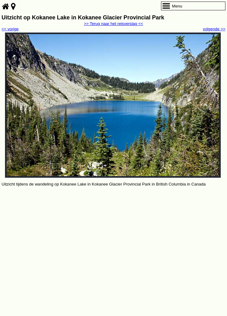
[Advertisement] (113, 234)
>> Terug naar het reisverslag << (113, 23)
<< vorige (10, 29)
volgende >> (214, 29)
